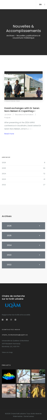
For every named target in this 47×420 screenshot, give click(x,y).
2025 (4, 168)
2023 (4, 179)
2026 (4, 162)
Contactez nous (11, 329)
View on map (7, 352)
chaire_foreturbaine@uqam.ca (15, 335)
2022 (4, 184)
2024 (4, 173)
